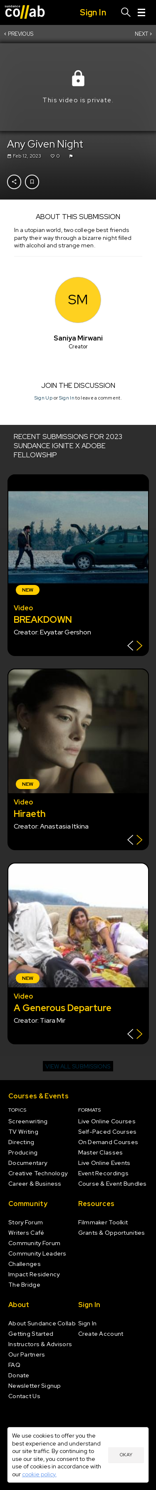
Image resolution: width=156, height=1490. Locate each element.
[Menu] (141, 12)
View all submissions (77, 1066)
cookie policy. (39, 1474)
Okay (126, 1455)
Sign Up (43, 398)
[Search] (126, 12)
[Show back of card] (135, 647)
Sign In (66, 398)
